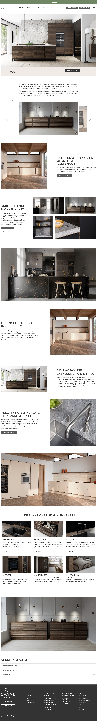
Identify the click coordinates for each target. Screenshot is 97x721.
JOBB (80, 705)
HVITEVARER (48, 707)
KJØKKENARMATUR (50, 705)
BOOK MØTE (8, 701)
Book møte (84, 7)
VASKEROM (30, 700)
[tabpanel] (48, 45)
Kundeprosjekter (44, 8)
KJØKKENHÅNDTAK (50, 698)
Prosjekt (56, 8)
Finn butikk (71, 7)
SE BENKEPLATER (8, 432)
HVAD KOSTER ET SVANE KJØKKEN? (69, 699)
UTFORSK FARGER (64, 175)
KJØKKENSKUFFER (49, 700)
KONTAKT (82, 709)
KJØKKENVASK (48, 702)
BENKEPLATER (48, 709)
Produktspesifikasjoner (10, 665)
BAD (28, 698)
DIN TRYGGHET (84, 698)
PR (80, 707)
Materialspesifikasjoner (10, 670)
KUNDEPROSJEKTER (68, 696)
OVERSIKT (47, 696)
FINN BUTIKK (7, 228)
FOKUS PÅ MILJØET (85, 700)
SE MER (54, 2)
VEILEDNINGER (84, 702)
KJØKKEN (29, 696)
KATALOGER (30, 702)
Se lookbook (8, 710)
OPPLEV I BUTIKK (72, 70)
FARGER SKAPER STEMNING (67, 702)
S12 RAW (13, 12)
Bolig (34, 8)
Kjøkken (22, 8)
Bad (28, 8)
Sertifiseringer (7, 674)
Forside (2, 12)
